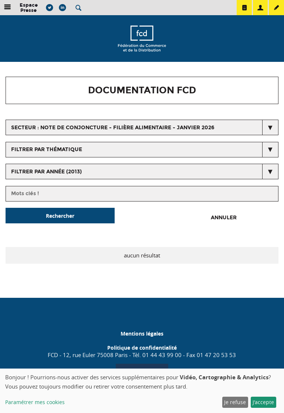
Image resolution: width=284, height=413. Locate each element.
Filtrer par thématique (46, 149)
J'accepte (263, 402)
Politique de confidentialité (142, 347)
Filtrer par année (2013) (46, 172)
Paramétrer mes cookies (35, 402)
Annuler (224, 217)
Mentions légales (142, 333)
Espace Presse (29, 7)
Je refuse (235, 402)
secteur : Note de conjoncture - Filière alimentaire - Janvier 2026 (112, 127)
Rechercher (60, 215)
